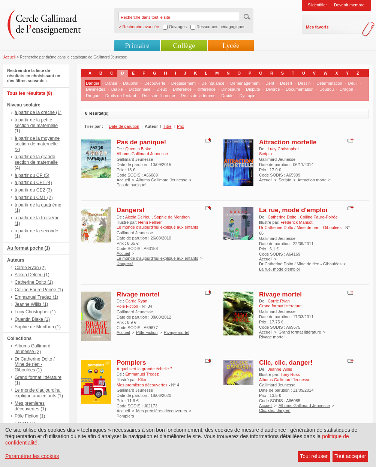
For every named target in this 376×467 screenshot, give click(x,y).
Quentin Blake (138, 149)
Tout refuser (314, 456)
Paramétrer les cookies (32, 456)
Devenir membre (349, 5)
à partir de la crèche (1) (38, 112)
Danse (111, 83)
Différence (182, 89)
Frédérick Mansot (296, 222)
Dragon (346, 89)
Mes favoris (317, 27)
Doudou (326, 89)
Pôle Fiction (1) (30, 416)
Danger (92, 83)
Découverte (154, 83)
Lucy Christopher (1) (35, 311)
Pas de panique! (141, 142)
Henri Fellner (150, 222)
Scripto (285, 180)
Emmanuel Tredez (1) (36, 297)
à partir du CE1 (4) (33, 182)
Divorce (273, 89)
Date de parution (124, 126)
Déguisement (183, 83)
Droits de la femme (198, 95)
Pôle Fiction (146, 332)
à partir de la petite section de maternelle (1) (36, 125)
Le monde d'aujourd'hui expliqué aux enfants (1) (39, 393)
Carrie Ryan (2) (30, 267)
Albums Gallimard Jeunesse (161, 180)
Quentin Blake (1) (32, 319)
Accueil (9, 57)
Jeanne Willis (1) (31, 304)
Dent (269, 83)
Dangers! (131, 210)
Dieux (161, 89)
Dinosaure (230, 89)
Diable (117, 89)
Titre (167, 126)
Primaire (137, 45)
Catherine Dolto (283, 217)
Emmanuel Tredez (142, 374)
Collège (184, 45)
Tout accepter (350, 456)
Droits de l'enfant (120, 95)
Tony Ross (290, 374)
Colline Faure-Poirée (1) (39, 289)
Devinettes (95, 89)
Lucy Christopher (283, 149)
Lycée (230, 45)
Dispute (253, 89)
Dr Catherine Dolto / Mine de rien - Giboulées (300, 264)
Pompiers (131, 362)
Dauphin (130, 83)
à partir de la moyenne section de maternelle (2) (37, 144)
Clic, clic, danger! (286, 362)
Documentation (299, 89)
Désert (286, 83)
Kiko (142, 379)
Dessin (304, 83)
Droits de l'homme (158, 95)
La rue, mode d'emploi (293, 210)
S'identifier (317, 5)
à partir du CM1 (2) (34, 197)
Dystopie (248, 95)
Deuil (353, 83)
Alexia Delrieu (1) (32, 274)
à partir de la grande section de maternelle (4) (36, 162)
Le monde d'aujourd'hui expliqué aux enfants (157, 258)
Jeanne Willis (280, 369)
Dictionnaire (140, 89)
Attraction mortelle (287, 142)
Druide (228, 95)
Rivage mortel (138, 294)
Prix (180, 126)
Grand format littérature (300, 332)
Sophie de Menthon (172, 217)
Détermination (329, 83)
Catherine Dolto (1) (34, 282)
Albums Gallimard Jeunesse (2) (32, 348)
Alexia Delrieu (138, 217)
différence (207, 89)
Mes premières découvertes (161, 411)
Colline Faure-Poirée (319, 217)
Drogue (92, 95)
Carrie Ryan (136, 301)
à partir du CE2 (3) (33, 190)
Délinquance (212, 83)
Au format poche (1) (28, 248)
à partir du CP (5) (32, 175)
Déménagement (244, 83)
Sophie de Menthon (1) (38, 326)
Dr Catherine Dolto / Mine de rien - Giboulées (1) (35, 364)
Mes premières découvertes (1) (30, 406)
